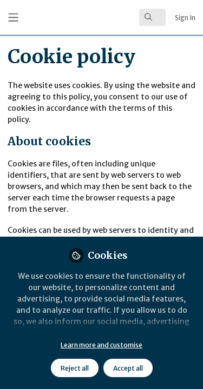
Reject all (75, 368)
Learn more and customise (101, 345)
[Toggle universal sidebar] (13, 17)
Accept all (128, 368)
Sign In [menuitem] (185, 18)
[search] (152, 17)
